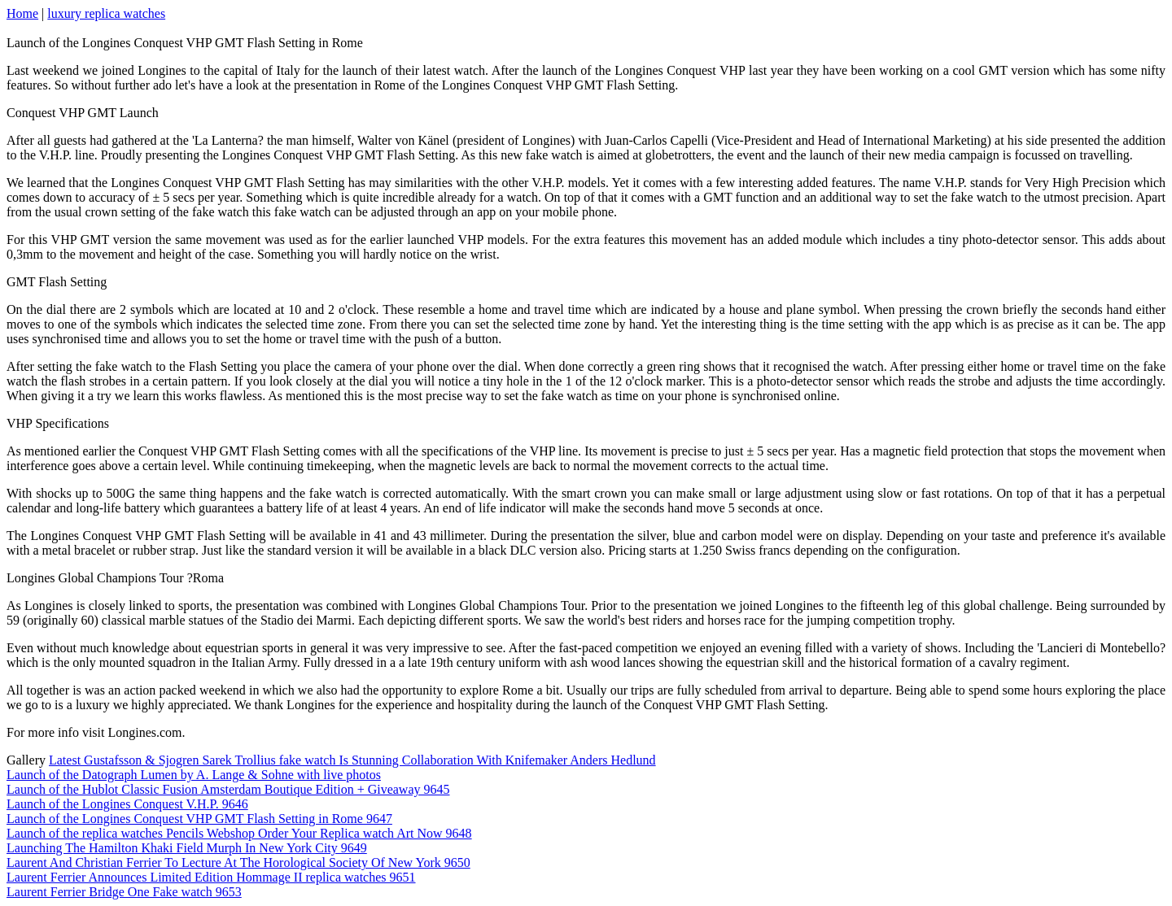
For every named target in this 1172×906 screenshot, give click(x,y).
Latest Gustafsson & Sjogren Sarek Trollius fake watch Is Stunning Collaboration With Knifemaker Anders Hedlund (352, 760)
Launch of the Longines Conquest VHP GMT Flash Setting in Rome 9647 (199, 818)
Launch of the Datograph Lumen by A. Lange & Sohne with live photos (194, 775)
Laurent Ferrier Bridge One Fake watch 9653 (124, 892)
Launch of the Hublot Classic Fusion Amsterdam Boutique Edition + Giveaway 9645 (228, 789)
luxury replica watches (106, 13)
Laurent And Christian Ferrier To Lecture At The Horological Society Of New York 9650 (238, 862)
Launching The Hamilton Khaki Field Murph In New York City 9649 (187, 848)
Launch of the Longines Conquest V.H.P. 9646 (127, 804)
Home (22, 13)
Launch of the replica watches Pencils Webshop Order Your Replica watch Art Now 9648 (239, 833)
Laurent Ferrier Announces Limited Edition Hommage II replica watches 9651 (211, 877)
